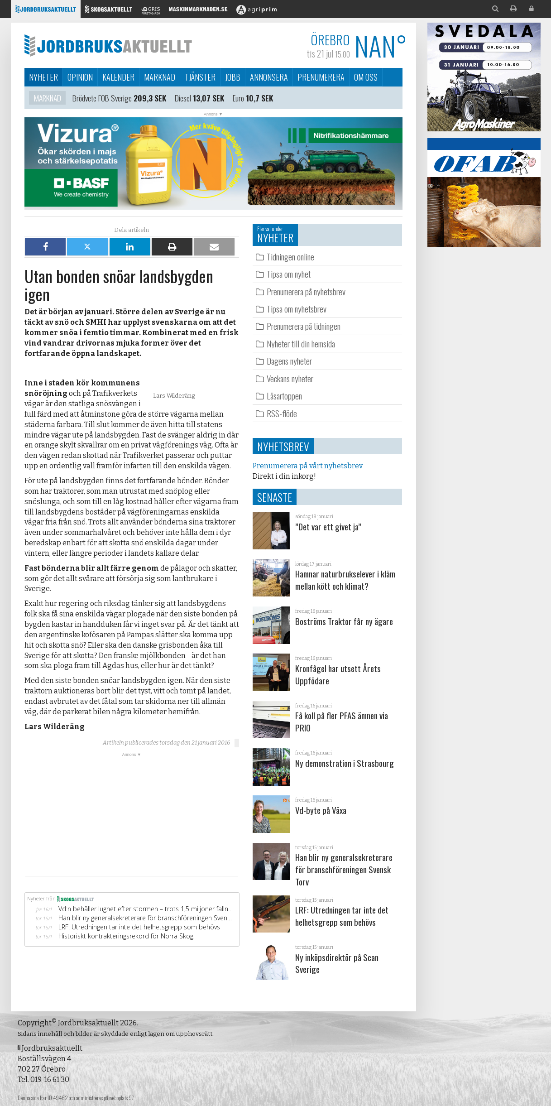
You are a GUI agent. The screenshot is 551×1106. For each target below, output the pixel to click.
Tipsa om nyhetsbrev (296, 308)
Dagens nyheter (289, 360)
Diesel (183, 99)
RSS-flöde (282, 413)
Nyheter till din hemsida (301, 343)
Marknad (159, 77)
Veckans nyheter (290, 378)
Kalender (118, 77)
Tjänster (200, 77)
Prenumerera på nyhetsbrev (306, 291)
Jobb (232, 77)
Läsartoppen (284, 395)
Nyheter (43, 77)
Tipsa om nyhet (289, 273)
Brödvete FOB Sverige (102, 99)
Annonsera (269, 77)
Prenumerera (321, 77)
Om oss (366, 77)
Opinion (80, 77)
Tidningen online (290, 256)
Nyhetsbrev (283, 446)
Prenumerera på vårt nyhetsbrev (308, 466)
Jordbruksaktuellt (108, 45)
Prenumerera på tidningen (303, 325)
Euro (238, 99)
